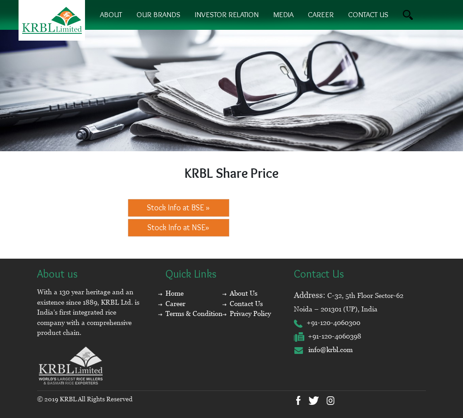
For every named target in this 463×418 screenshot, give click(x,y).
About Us (243, 293)
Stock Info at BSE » (178, 208)
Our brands (158, 14)
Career (321, 14)
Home (174, 293)
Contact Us (246, 303)
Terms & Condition (193, 313)
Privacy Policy (250, 313)
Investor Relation (227, 14)
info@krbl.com (323, 349)
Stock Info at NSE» (178, 227)
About (111, 14)
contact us (368, 14)
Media (283, 14)
